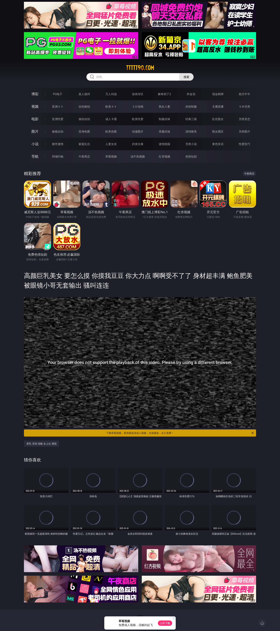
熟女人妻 (164, 106)
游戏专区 (137, 94)
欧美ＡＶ (111, 106)
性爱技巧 (244, 144)
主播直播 (218, 106)
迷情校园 (164, 144)
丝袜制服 (191, 106)
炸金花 (191, 94)
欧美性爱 (137, 119)
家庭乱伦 (84, 144)
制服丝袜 (164, 119)
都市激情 (57, 144)
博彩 (35, 94)
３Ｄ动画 (137, 106)
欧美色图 (111, 131)
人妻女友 (111, 144)
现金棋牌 (218, 94)
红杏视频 (164, 156)
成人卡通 (111, 119)
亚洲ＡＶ (57, 106)
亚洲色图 (84, 131)
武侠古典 (137, 144)
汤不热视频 (138, 156)
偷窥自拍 (57, 131)
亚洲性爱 (57, 119)
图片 (35, 131)
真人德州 (84, 94)
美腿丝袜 (164, 131)
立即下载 (165, 623)
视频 (35, 106)
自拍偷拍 (84, 106)
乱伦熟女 (218, 119)
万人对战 (111, 94)
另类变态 (244, 119)
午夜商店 (84, 156)
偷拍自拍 (84, 119)
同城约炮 (57, 156)
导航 (35, 156)
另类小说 (191, 144)
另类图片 (244, 131)
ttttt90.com (140, 67)
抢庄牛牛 (244, 94)
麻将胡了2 (164, 94)
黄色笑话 (218, 144)
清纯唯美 (191, 131)
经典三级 (191, 119)
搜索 (186, 77)
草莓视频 (111, 156)
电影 (35, 118)
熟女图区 (218, 131)
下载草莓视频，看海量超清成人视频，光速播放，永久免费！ (180, 433)
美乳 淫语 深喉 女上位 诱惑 (41, 443)
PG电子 (57, 94)
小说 (35, 143)
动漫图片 (137, 131)
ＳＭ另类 (244, 106)
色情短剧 (191, 156)
